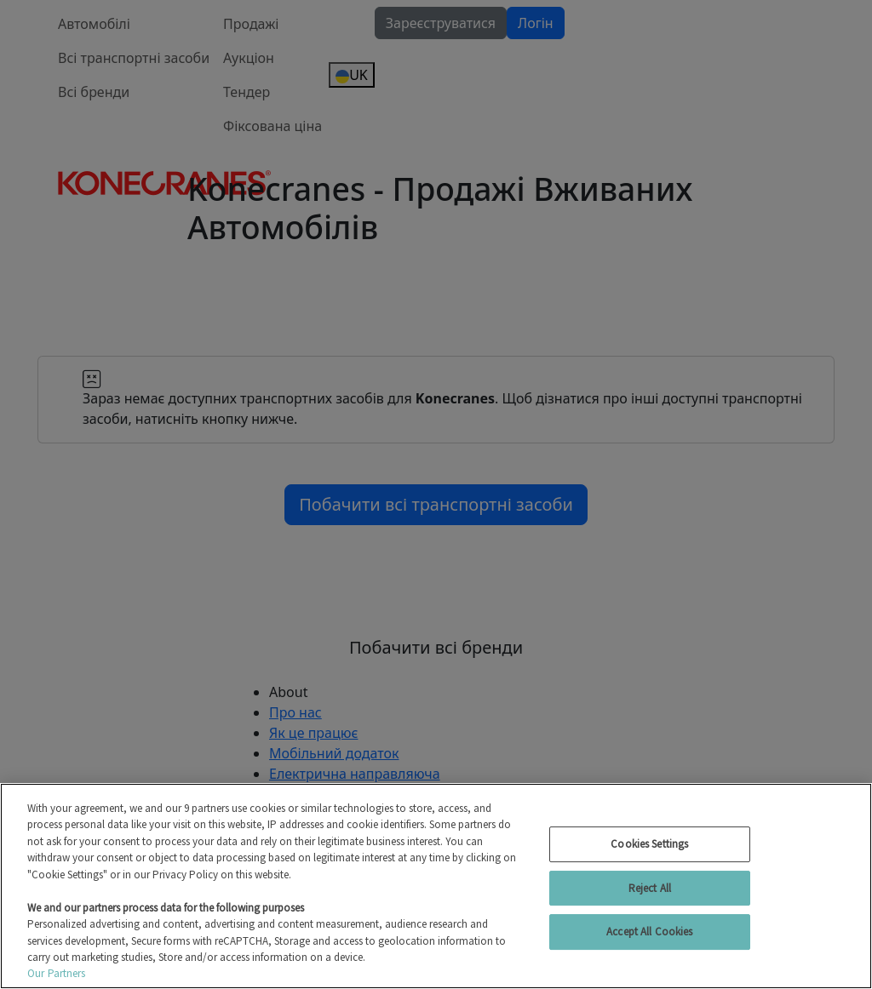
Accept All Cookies (649, 931)
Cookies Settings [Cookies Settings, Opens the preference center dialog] (649, 844)
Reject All (649, 888)
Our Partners (56, 973)
